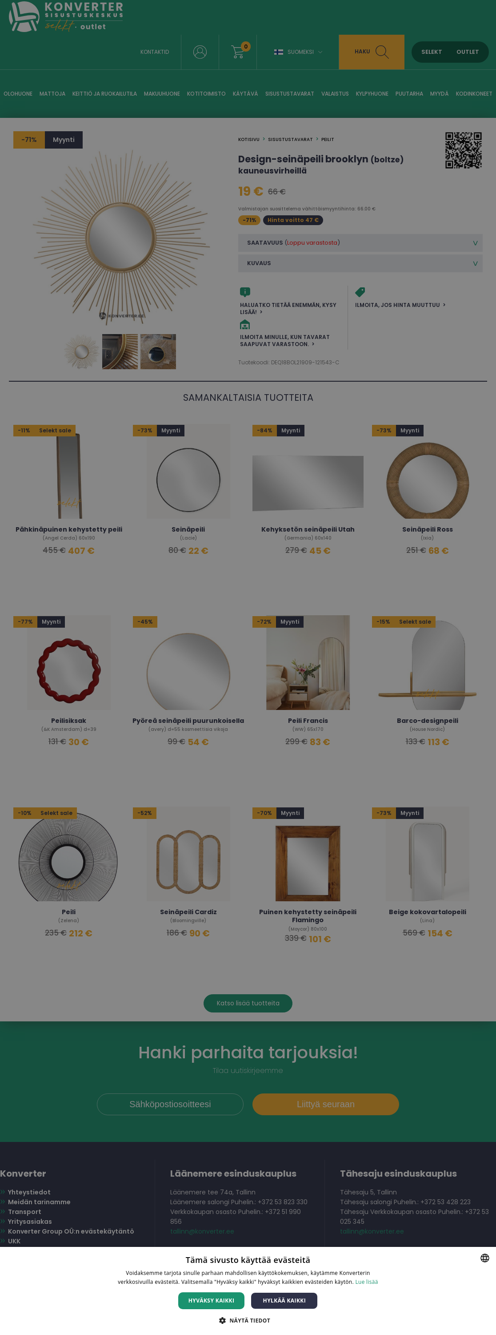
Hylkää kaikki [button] (284, 1300)
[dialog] (248, 667)
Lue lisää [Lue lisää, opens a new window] (366, 1282)
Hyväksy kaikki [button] (211, 1300)
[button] (248, 1320)
